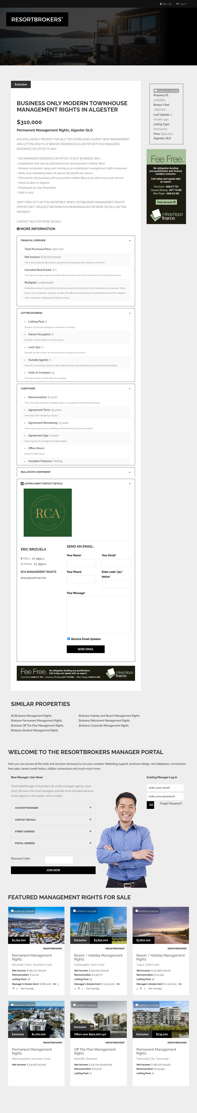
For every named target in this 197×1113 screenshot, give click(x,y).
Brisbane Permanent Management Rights (36, 720)
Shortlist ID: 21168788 (22, 1005)
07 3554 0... (38, 558)
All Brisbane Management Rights (31, 715)
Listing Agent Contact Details (42, 483)
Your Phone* (74, 571)
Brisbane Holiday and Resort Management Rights (109, 715)
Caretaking (28, 388)
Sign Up (165, 3)
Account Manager (26, 808)
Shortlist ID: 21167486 (22, 911)
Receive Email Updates (84, 639)
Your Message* (76, 593)
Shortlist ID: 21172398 (84, 911)
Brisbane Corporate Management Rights (104, 725)
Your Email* (109, 555)
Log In (181, 3)
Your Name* (74, 555)
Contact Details (25, 819)
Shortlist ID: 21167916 (147, 911)
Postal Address (25, 843)
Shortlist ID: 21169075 (84, 1005)
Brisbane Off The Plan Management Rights (37, 725)
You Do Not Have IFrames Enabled (76, 675)
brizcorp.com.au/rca (33, 577)
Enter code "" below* (112, 574)
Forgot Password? (171, 803)
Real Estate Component (36, 472)
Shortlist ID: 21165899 (166, 91)
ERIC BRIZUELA (33, 549)
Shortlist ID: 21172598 (147, 1005)
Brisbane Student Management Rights (34, 730)
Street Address (25, 831)
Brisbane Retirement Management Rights (104, 720)
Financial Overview (33, 240)
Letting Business (31, 313)
